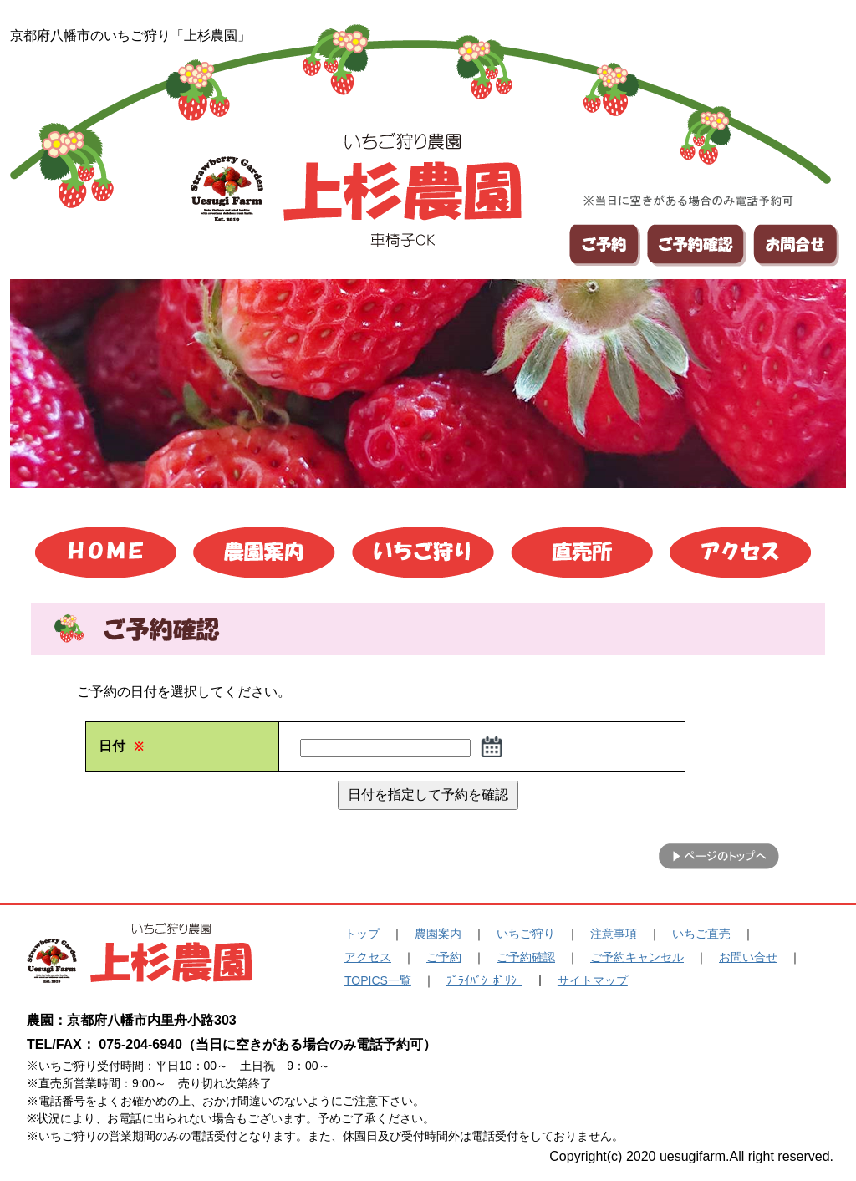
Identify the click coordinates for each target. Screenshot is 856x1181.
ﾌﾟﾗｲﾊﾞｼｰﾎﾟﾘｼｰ (484, 980)
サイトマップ (593, 980)
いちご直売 (701, 933)
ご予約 (443, 957)
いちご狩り (526, 933)
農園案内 (438, 933)
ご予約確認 (526, 957)
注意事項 (613, 933)
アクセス (367, 957)
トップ (362, 933)
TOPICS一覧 (377, 980)
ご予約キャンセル (637, 957)
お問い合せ (748, 957)
